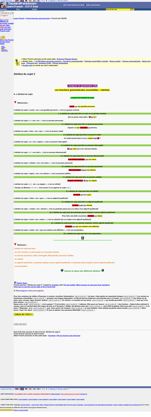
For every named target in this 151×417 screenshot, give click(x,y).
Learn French (19, 18)
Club (18, 9)
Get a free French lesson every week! (7, 42)
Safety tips (62, 405)
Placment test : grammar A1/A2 (39, 63)
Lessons (3, 9)
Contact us (83, 394)
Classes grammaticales (131, 61)
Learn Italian (53, 399)
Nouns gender (115, 61)
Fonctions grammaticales (73, 61)
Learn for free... (7, 389)
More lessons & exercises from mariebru (93, 285)
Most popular (55, 394)
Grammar (60, 59)
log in (23, 291)
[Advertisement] (82, 37)
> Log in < (4, 15)
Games (52, 389)
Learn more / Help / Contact (40, 405)
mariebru (55, 285)
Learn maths (71, 399)
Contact (3, 47)
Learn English (22, 399)
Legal (115, 405)
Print (2, 48)
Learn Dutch (62, 399)
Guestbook (4, 49)
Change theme (70, 59)
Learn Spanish (43, 399)
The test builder (69, 285)
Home (2, 46)
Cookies (120, 405)
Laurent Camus (25, 405)
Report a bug (4, 51)
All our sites (62, 389)
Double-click (27, 65)
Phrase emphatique (60, 63)
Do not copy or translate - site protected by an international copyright (90, 405)
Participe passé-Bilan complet (96, 61)
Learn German (32, 399)
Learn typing (80, 399)
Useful (34, 9)
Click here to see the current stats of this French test (34, 287)
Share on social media (21, 410)
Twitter (19, 283)
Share (25, 283)
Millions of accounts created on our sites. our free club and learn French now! (7, 26)
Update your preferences (132, 405)
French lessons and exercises (38, 18)
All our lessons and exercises (68, 336)
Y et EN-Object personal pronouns (47, 61)
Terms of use (54, 405)
